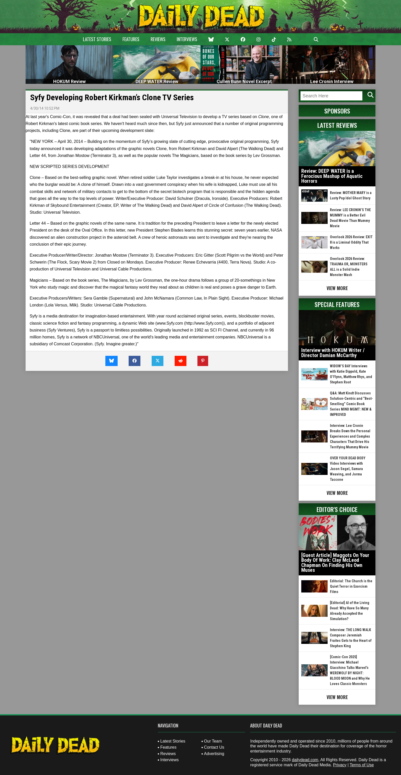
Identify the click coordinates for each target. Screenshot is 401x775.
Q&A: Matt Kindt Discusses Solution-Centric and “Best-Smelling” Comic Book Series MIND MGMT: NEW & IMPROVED (351, 404)
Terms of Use (362, 765)
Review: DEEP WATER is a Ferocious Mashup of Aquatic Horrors (332, 176)
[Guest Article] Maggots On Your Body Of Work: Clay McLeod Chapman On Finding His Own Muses (335, 562)
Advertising (214, 753)
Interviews (187, 39)
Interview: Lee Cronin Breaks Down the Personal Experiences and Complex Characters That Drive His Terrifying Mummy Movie (350, 436)
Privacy (339, 765)
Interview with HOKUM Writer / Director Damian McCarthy (333, 352)
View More (337, 288)
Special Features (337, 304)
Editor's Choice (337, 509)
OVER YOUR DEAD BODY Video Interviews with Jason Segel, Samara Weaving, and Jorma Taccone (347, 469)
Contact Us (214, 747)
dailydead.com (305, 760)
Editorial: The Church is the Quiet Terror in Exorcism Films (351, 586)
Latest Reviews (337, 125)
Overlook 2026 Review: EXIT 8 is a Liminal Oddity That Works (351, 242)
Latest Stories (97, 39)
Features (130, 39)
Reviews (158, 39)
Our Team (213, 741)
